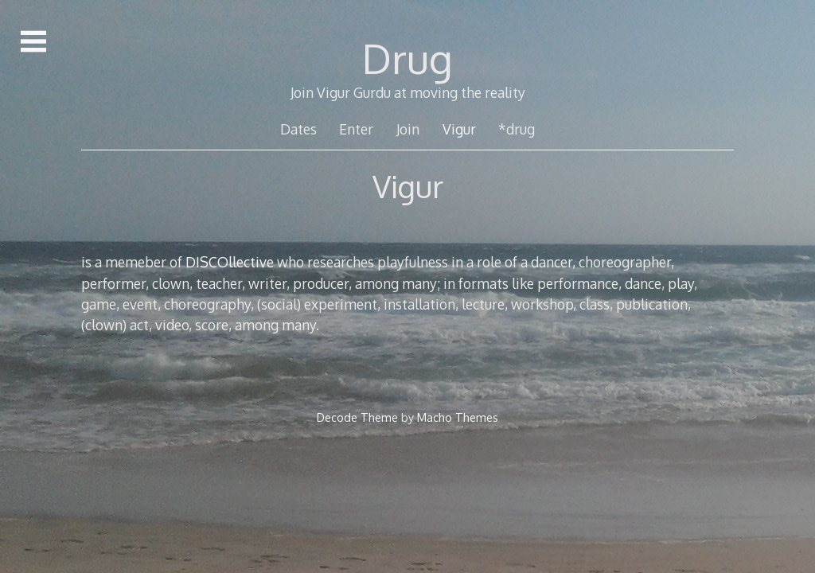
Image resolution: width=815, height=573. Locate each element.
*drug (516, 129)
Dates (298, 129)
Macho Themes (457, 417)
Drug (407, 58)
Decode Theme (357, 417)
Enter (356, 129)
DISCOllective (231, 262)
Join (407, 129)
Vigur (459, 129)
